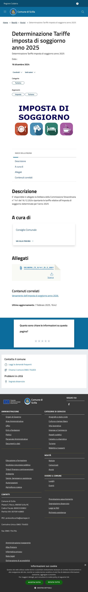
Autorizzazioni (12, 482)
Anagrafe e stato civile (58, 416)
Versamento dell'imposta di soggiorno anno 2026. (35, 295)
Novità (14, 22)
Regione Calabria (11, 3)
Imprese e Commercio (58, 430)
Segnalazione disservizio (59, 503)
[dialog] (44, 577)
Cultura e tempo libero (58, 421)
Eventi (51, 485)
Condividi (18, 72)
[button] (44, 588)
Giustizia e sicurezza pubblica (18, 464)
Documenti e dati (13, 443)
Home (5, 22)
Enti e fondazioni (13, 430)
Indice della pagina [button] (23, 153)
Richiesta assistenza (57, 512)
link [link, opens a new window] (68, 577)
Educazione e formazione (16, 460)
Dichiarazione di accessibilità (18, 560)
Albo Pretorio (11, 547)
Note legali (10, 556)
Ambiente (10, 473)
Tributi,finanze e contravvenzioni (19, 469)
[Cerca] (82, 11)
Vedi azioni (30, 72)
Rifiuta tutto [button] (54, 582)
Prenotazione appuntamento (61, 499)
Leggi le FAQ (54, 507)
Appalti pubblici (55, 434)
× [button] (85, 565)
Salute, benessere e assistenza (19, 478)
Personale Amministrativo (17, 439)
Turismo (52, 443)
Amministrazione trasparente (18, 542)
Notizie (52, 460)
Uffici (8, 425)
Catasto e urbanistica (58, 439)
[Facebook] (68, 404)
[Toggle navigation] (4, 11)
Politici (8, 434)
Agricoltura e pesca (14, 487)
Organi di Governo (13, 416)
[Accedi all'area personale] (77, 3)
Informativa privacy (14, 551)
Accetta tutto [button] (34, 582)
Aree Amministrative (14, 421)
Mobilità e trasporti (57, 447)
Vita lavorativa (55, 425)
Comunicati (53, 464)
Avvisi (22, 22)
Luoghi (51, 481)
